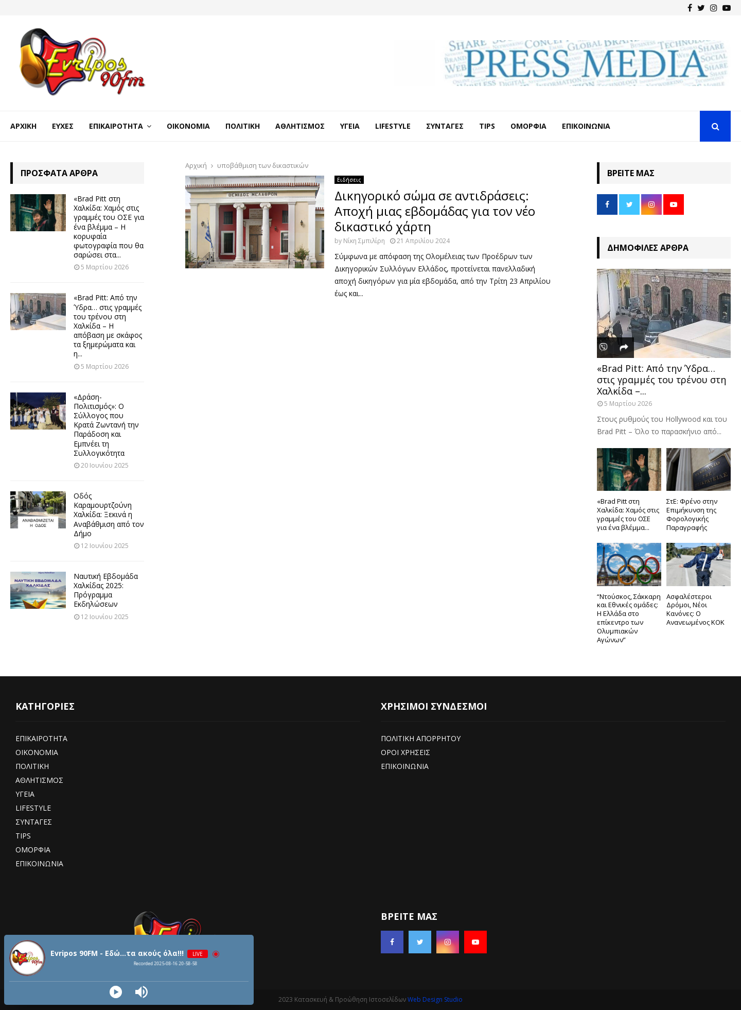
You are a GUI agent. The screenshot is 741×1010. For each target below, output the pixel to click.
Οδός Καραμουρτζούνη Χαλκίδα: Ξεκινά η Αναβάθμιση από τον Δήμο (109, 514)
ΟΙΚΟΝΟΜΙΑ (36, 752)
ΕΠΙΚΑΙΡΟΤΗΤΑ (41, 738)
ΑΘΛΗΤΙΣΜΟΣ (39, 780)
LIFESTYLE (33, 808)
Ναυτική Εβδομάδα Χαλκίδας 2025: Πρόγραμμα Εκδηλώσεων (106, 590)
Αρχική (23, 126)
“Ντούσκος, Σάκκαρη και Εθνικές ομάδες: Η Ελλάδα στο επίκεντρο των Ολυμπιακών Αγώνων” (629, 618)
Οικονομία (188, 126)
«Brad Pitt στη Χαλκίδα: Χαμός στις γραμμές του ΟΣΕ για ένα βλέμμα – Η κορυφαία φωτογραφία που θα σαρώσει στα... (109, 227)
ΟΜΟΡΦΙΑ (32, 849)
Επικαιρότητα (116, 126)
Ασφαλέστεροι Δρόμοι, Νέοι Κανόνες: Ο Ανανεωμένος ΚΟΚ (695, 609)
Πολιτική (242, 126)
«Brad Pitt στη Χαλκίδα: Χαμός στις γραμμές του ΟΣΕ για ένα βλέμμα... (628, 514)
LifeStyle (393, 126)
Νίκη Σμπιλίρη (364, 240)
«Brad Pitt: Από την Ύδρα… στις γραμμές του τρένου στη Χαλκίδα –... (661, 379)
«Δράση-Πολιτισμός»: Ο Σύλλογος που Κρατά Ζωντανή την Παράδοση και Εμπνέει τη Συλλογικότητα (106, 425)
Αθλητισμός (300, 126)
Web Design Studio (435, 999)
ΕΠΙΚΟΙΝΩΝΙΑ (39, 863)
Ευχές (63, 126)
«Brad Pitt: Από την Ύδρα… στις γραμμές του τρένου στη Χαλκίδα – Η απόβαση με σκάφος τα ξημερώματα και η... (108, 325)
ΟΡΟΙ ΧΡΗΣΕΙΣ (405, 752)
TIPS (23, 836)
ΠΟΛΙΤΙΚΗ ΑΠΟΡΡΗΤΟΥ (421, 738)
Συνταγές (445, 126)
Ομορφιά (528, 126)
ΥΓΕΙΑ (24, 794)
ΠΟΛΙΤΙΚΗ (32, 766)
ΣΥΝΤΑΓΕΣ (33, 822)
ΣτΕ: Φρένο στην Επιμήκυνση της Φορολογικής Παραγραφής (691, 514)
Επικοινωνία (586, 126)
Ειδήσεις (349, 179)
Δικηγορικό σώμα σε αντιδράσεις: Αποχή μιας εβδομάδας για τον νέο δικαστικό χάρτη (434, 211)
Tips (487, 126)
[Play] (115, 992)
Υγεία (350, 126)
